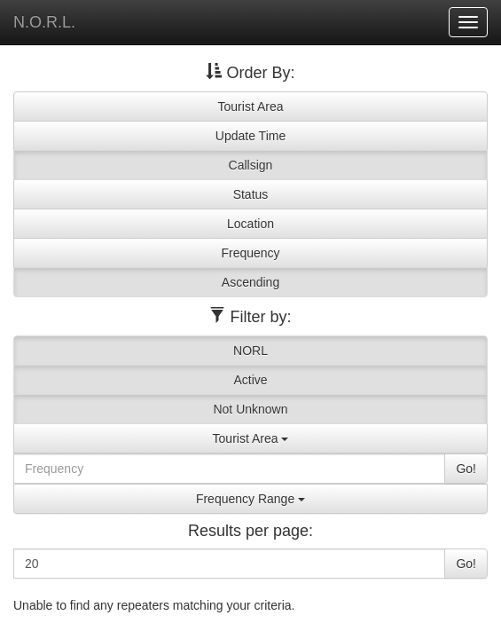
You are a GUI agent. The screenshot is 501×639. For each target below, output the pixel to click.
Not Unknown (250, 409)
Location (250, 224)
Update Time (250, 136)
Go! (466, 469)
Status (251, 194)
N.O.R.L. (44, 22)
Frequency (250, 253)
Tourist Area (251, 106)
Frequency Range (250, 499)
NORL (250, 350)
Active (250, 380)
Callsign (251, 165)
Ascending (250, 282)
